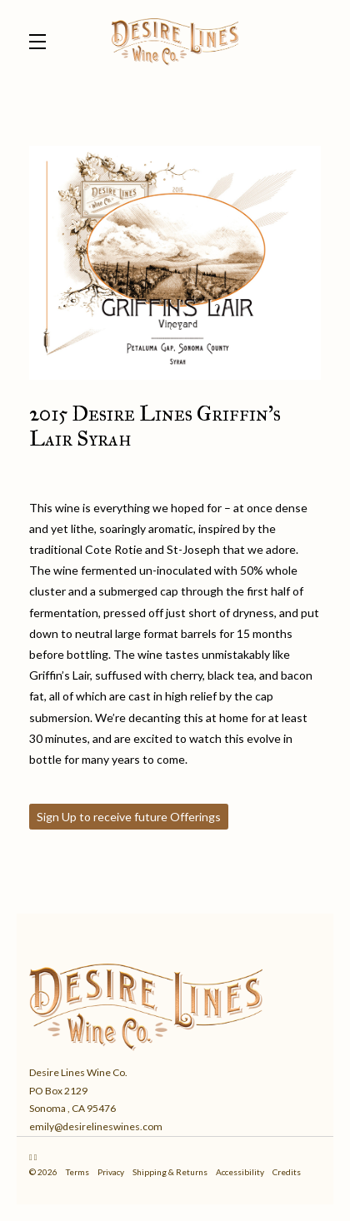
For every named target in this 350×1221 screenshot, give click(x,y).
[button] (41, 41)
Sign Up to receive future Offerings (129, 817)
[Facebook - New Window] (36, 1157)
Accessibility (241, 1172)
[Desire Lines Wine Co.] (175, 1003)
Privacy (112, 1172)
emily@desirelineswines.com (95, 1126)
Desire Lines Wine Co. (175, 41)
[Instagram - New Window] (31, 1157)
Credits (286, 1172)
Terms (78, 1172)
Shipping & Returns (170, 1172)
